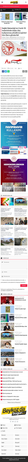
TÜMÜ (25, 369)
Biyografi (17, 442)
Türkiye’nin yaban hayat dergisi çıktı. (7, 22)
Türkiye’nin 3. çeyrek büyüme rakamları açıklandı (6, 210)
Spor (2, 446)
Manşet (7, 37)
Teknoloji (17, 446)
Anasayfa (3, 37)
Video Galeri (18, 450)
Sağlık (4, 68)
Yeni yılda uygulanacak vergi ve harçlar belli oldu (20, 249)
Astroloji (17, 453)
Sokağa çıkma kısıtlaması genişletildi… (11, 6)
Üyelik (3, 431)
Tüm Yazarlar (19, 428)
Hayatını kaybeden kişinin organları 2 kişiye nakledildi (7, 229)
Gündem (17, 435)
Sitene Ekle (4, 428)
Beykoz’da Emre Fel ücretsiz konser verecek (20, 299)
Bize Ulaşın (18, 425)
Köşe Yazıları (4, 438)
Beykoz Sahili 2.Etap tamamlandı (5, 249)
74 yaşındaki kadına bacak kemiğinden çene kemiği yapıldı (20, 229)
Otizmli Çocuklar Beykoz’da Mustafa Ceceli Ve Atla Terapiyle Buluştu (20, 210)
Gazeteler (3, 453)
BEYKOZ (16, 206)
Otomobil (17, 438)
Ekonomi (2, 206)
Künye (3, 425)
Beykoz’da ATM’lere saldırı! (21, 22)
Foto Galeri (3, 450)
